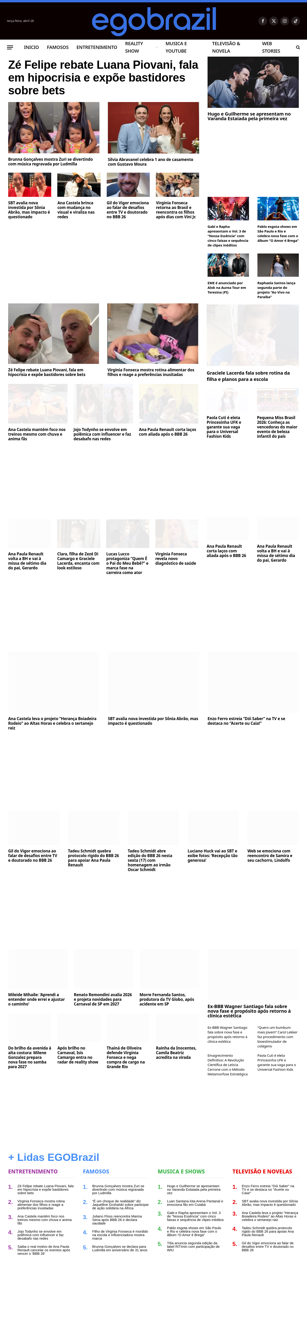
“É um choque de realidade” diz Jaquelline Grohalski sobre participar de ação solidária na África (120, 1204)
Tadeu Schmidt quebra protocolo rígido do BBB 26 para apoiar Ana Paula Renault (93, 858)
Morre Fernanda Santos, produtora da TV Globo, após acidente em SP (167, 999)
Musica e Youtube (176, 47)
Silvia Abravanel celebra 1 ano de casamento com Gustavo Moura (150, 162)
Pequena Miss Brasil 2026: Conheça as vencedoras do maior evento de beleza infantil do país (277, 427)
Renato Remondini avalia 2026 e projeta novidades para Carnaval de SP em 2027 (103, 999)
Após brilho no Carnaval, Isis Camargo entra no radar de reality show (77, 1055)
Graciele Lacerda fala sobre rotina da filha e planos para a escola (248, 376)
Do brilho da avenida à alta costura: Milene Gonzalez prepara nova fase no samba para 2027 (29, 1057)
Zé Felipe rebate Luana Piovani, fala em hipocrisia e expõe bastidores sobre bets (93, 77)
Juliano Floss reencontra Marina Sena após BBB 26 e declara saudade (117, 1219)
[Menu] (10, 47)
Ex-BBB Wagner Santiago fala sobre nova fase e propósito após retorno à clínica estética (249, 1011)
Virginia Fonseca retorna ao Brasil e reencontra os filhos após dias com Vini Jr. (176, 210)
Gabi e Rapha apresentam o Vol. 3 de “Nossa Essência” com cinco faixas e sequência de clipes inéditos (228, 235)
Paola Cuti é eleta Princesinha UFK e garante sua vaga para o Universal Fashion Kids (224, 427)
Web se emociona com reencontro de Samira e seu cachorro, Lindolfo (269, 856)
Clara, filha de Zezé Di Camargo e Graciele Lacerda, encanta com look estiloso (78, 561)
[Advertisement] (103, 258)
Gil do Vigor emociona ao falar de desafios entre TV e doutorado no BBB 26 (128, 210)
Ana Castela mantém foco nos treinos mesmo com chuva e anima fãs (36, 434)
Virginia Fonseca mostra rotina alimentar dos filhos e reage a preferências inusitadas (150, 372)
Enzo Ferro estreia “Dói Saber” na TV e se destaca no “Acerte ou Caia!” (246, 721)
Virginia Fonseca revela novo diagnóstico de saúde (175, 559)
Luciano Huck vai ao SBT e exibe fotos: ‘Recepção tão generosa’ (213, 856)
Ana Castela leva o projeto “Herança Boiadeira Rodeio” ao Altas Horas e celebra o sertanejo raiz (52, 723)
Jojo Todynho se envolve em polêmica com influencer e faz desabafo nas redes (102, 434)
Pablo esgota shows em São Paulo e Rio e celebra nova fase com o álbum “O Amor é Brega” (278, 233)
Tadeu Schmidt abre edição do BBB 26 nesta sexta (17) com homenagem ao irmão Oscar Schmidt (150, 860)
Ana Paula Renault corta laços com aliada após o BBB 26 (167, 432)
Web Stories (271, 47)
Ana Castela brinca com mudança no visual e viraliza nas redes (76, 210)
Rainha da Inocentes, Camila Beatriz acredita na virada (176, 1053)
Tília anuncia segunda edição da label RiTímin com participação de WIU (193, 1246)
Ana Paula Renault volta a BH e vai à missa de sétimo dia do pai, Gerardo (27, 561)
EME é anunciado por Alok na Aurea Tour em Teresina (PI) (227, 287)
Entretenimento (96, 47)
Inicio (31, 47)
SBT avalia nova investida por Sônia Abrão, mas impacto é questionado (29, 210)
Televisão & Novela (226, 47)
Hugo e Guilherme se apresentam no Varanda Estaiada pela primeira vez (249, 116)
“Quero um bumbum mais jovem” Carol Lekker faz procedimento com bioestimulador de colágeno (277, 1036)
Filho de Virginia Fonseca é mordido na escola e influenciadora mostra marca (120, 1235)
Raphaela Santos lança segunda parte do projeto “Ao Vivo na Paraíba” (276, 289)
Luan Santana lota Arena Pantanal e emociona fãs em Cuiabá (195, 1202)
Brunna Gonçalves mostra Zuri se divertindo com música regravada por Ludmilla (50, 162)
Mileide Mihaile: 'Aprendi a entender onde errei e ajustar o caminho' (36, 999)
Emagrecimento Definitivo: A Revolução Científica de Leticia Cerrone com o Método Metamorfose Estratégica (228, 1064)
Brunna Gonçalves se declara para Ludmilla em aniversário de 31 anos (119, 1248)
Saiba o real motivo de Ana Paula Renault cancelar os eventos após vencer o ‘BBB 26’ (43, 1250)
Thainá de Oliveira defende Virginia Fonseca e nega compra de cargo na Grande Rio (126, 1057)
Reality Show (134, 47)
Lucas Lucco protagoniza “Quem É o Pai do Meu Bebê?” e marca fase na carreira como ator (127, 563)
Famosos (57, 47)
